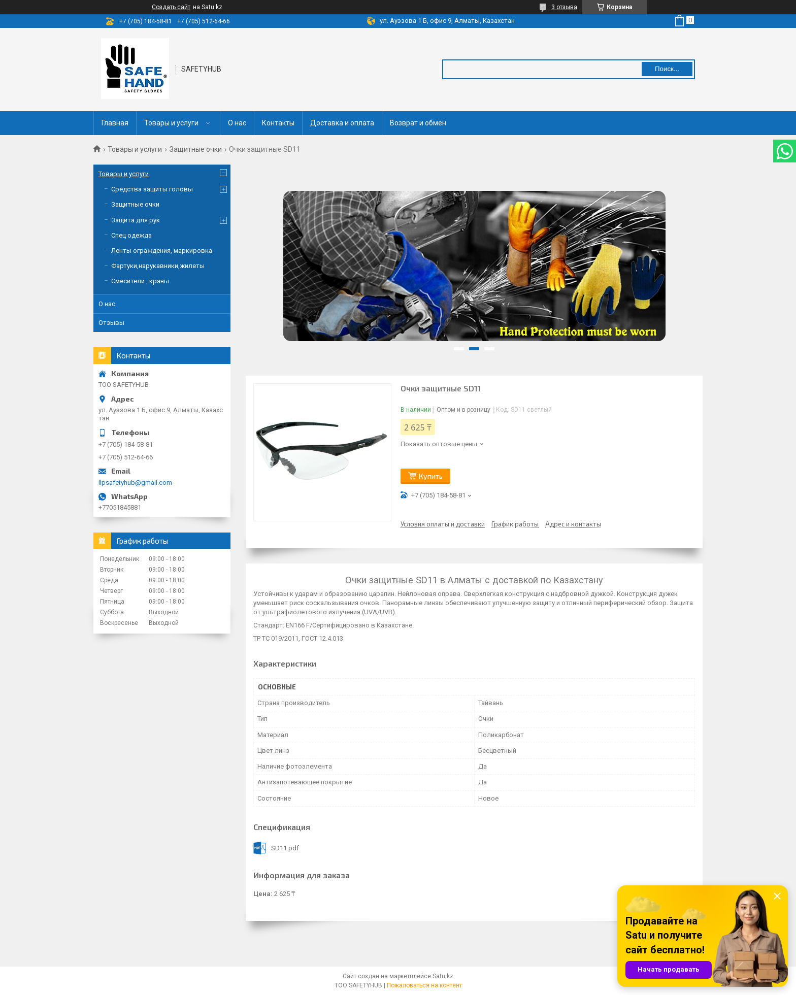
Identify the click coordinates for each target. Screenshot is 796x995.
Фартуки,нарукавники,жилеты (158, 266)
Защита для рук (135, 220)
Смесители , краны (140, 281)
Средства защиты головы (152, 189)
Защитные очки (196, 149)
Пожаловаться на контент (424, 985)
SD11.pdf (285, 848)
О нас (237, 123)
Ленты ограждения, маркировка (161, 250)
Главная (115, 123)
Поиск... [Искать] (667, 69)
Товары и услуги (171, 123)
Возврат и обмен (418, 123)
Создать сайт (171, 7)
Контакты (278, 123)
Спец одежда (131, 235)
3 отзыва (564, 7)
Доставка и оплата (342, 123)
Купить (431, 476)
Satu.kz (443, 976)
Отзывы (111, 322)
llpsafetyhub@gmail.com (135, 482)
